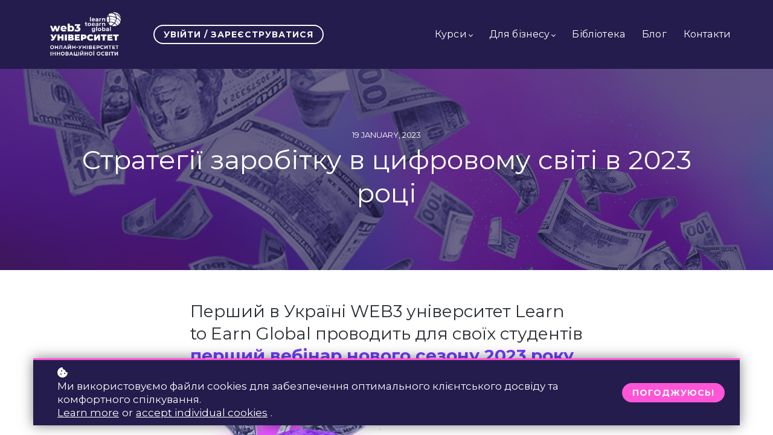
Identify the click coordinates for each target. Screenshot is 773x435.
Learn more (88, 413)
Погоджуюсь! (673, 392)
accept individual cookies (202, 413)
